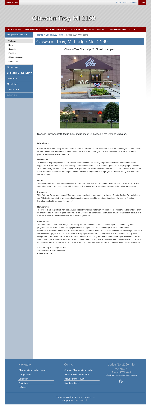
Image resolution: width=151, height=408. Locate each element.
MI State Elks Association (76, 374)
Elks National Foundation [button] (18, 73)
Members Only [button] (13, 67)
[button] (135, 29)
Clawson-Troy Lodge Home (32, 370)
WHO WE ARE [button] (33, 29)
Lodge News (25, 374)
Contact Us (89, 397)
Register (134, 2)
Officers (23, 387)
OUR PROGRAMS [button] (55, 29)
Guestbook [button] (12, 78)
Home (40, 35)
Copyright (67, 400)
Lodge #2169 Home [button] (16, 34)
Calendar (12, 49)
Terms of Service (64, 397)
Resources (13, 61)
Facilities (12, 53)
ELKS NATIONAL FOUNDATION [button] (88, 29)
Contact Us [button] (12, 90)
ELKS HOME (14, 29)
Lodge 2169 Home (54, 35)
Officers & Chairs (15, 57)
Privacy (78, 397)
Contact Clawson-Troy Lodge (78, 370)
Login (142, 2)
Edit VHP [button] (12, 95)
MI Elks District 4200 (74, 379)
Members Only (71, 383)
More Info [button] (11, 84)
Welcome (12, 41)
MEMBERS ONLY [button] (119, 29)
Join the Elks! (12, 2)
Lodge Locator (122, 2)
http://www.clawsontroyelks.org (121, 375)
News (10, 45)
